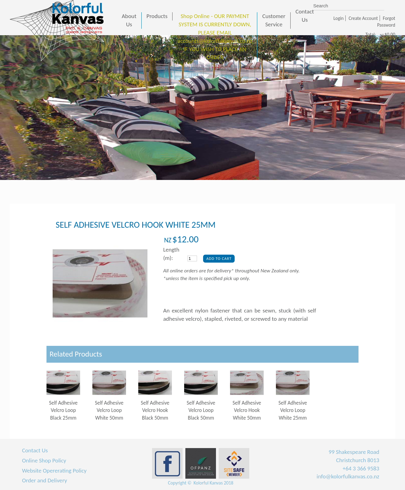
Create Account (363, 18)
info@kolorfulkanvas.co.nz (348, 476)
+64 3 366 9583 (361, 468)
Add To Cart (219, 258)
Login (338, 18)
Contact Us (35, 450)
